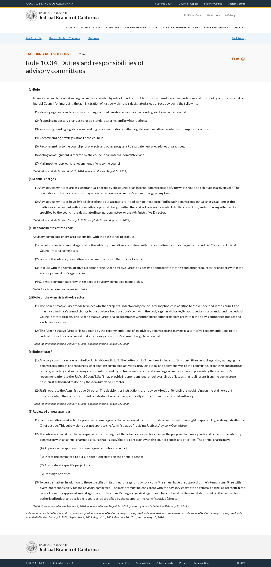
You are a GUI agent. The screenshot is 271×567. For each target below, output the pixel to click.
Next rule (93, 38)
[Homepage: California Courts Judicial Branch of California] (32, 15)
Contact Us (123, 562)
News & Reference (216, 27)
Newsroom (213, 15)
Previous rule (34, 38)
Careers (106, 562)
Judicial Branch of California (49, 3)
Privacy (183, 562)
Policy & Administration (180, 27)
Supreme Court (163, 3)
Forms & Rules (91, 27)
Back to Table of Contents (64, 38)
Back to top (239, 38)
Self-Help (230, 15)
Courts (70, 27)
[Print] (238, 59)
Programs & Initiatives (141, 27)
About (238, 27)
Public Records (164, 562)
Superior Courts (213, 3)
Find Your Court (193, 15)
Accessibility (143, 562)
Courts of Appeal (188, 3)
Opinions (112, 27)
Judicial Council (237, 3)
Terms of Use (201, 562)
